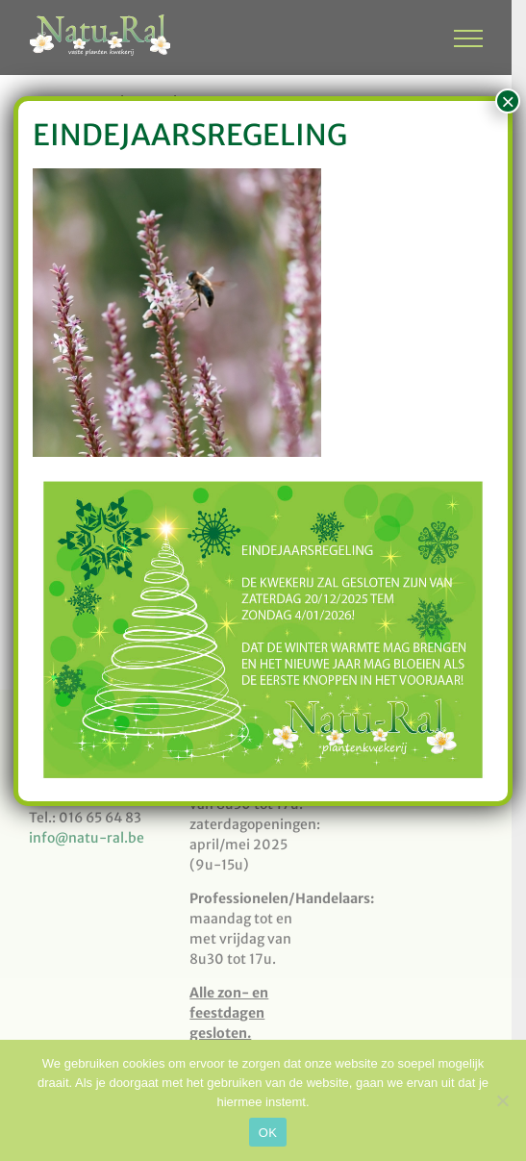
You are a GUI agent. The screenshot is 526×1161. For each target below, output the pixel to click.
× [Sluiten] (507, 101)
